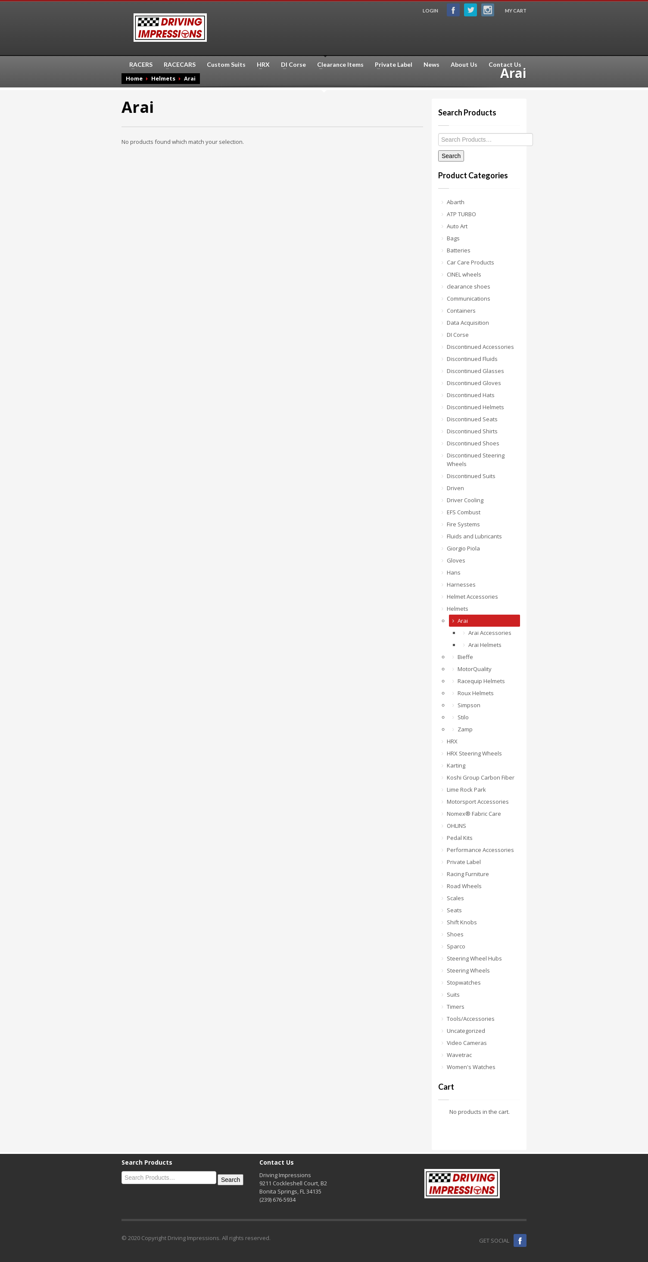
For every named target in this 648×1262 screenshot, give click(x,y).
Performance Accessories (480, 850)
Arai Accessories (489, 633)
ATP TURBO (461, 214)
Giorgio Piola (463, 548)
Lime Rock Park (466, 789)
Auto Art (457, 226)
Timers (455, 1006)
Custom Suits (226, 65)
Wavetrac (459, 1055)
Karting (456, 765)
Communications (468, 298)
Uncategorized (466, 1031)
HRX (261, 65)
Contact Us (505, 65)
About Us (464, 65)
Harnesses (461, 584)
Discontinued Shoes (473, 443)
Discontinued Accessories (480, 347)
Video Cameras (467, 1043)
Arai (463, 621)
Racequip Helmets (481, 681)
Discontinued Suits (471, 476)
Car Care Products (470, 262)
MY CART (515, 10)
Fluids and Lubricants (474, 536)
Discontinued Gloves (474, 383)
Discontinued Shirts (472, 431)
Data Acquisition (468, 322)
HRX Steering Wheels (474, 753)
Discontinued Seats (472, 419)
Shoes (455, 934)
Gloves (456, 560)
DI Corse (291, 65)
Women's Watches (471, 1067)
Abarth (455, 202)
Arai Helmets (485, 645)
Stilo (463, 717)
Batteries (458, 250)
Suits (453, 994)
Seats (454, 910)
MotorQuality (475, 669)
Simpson (469, 705)
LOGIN (430, 10)
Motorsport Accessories (478, 801)
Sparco (456, 946)
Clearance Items (338, 65)
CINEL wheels (464, 274)
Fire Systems (463, 524)
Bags (453, 238)
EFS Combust (463, 512)
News (431, 65)
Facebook (453, 9)
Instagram (487, 9)
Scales (455, 898)
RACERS (138, 65)
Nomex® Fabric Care (474, 814)
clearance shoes (468, 286)
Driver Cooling (465, 500)
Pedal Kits (460, 838)
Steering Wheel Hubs (474, 958)
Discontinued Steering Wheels (476, 459)
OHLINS (456, 826)
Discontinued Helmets (475, 407)
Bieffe (465, 657)
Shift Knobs (462, 922)
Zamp (465, 729)
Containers (461, 310)
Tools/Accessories (471, 1019)
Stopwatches (464, 982)
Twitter (470, 9)
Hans (454, 572)
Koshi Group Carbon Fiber (480, 777)
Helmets (457, 608)
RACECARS (177, 65)
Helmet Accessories (472, 596)
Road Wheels (464, 886)
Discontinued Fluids (472, 359)
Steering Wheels (468, 970)
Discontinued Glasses (475, 371)
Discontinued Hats (471, 395)
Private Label (391, 65)
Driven (455, 488)
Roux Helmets (476, 693)
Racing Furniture (468, 874)
